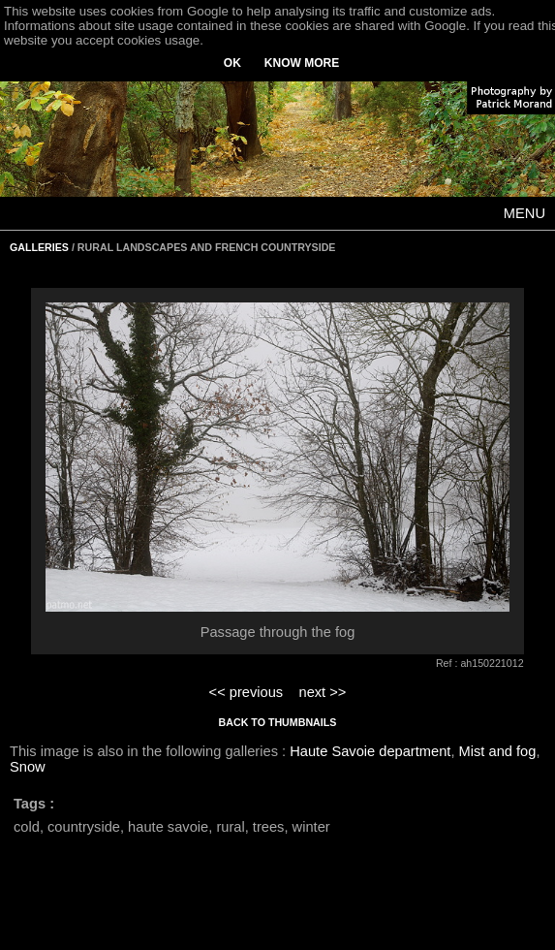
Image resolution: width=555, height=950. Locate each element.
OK (232, 63)
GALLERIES (39, 247)
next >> (322, 692)
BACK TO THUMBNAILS (278, 722)
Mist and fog (498, 751)
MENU (524, 213)
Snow (28, 767)
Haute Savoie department (370, 751)
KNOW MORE (301, 63)
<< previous (246, 692)
